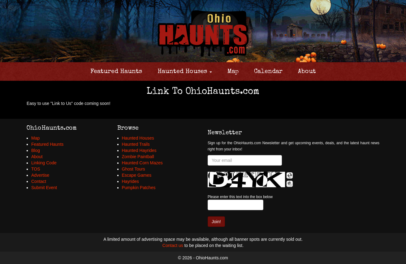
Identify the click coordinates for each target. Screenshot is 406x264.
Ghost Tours (133, 169)
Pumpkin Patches (139, 187)
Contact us (172, 245)
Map (233, 72)
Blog (35, 150)
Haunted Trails (136, 144)
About (307, 72)
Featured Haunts (116, 72)
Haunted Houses (185, 72)
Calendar (268, 72)
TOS (35, 169)
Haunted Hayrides (139, 150)
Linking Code (44, 162)
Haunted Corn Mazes (142, 162)
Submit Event (44, 187)
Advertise (40, 175)
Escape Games (137, 175)
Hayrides (130, 181)
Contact (38, 181)
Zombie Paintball (138, 156)
